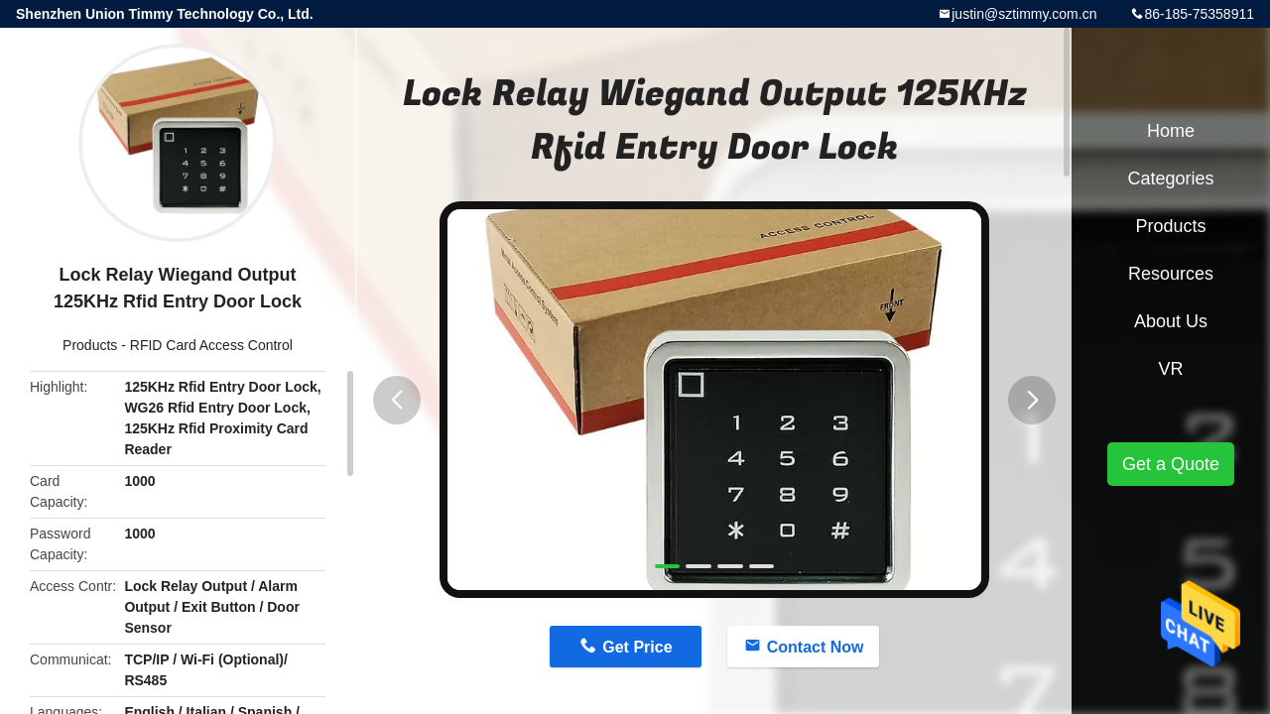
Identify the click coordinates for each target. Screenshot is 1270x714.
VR (1170, 369)
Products (90, 345)
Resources (1170, 274)
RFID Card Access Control (211, 345)
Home (1171, 131)
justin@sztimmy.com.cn (1024, 14)
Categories (1170, 178)
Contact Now (815, 647)
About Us (1170, 321)
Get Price (637, 647)
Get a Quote (1170, 464)
